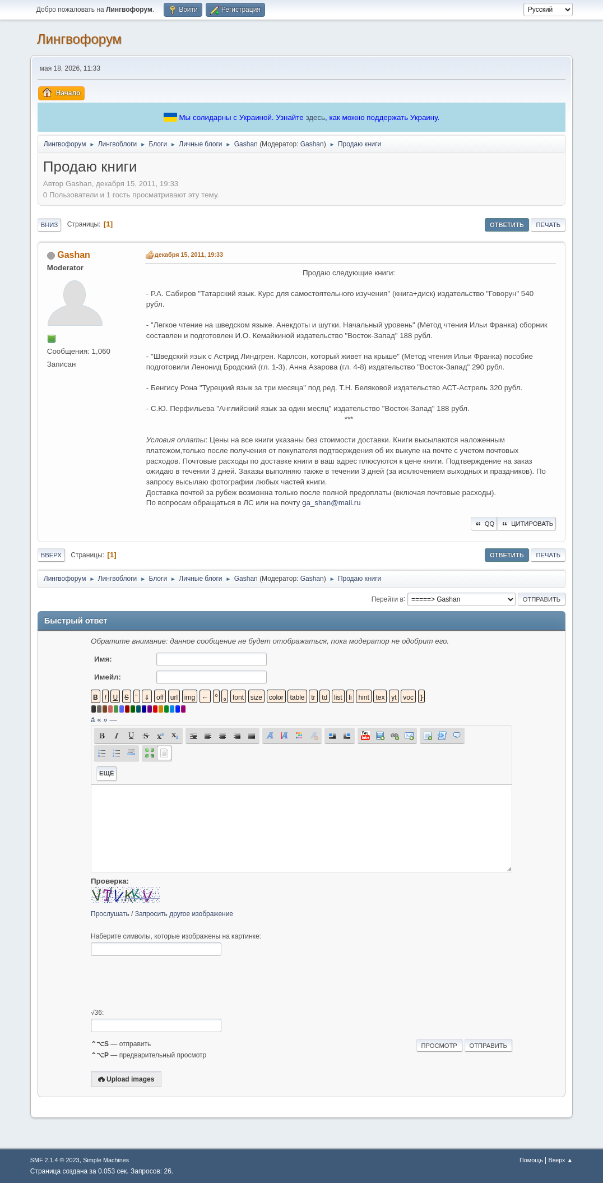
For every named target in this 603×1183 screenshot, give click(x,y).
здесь (315, 117)
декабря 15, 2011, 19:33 (189, 254)
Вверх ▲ (560, 1160)
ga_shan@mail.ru (331, 502)
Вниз (49, 224)
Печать (548, 224)
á (93, 719)
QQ (484, 523)
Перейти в (387, 599)
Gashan (312, 144)
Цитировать (526, 523)
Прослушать (110, 914)
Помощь (531, 1160)
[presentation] (176, 982)
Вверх (51, 555)
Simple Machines (106, 1160)
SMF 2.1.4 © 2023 (55, 1160)
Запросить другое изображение (184, 914)
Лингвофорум (79, 39)
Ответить (507, 224)
